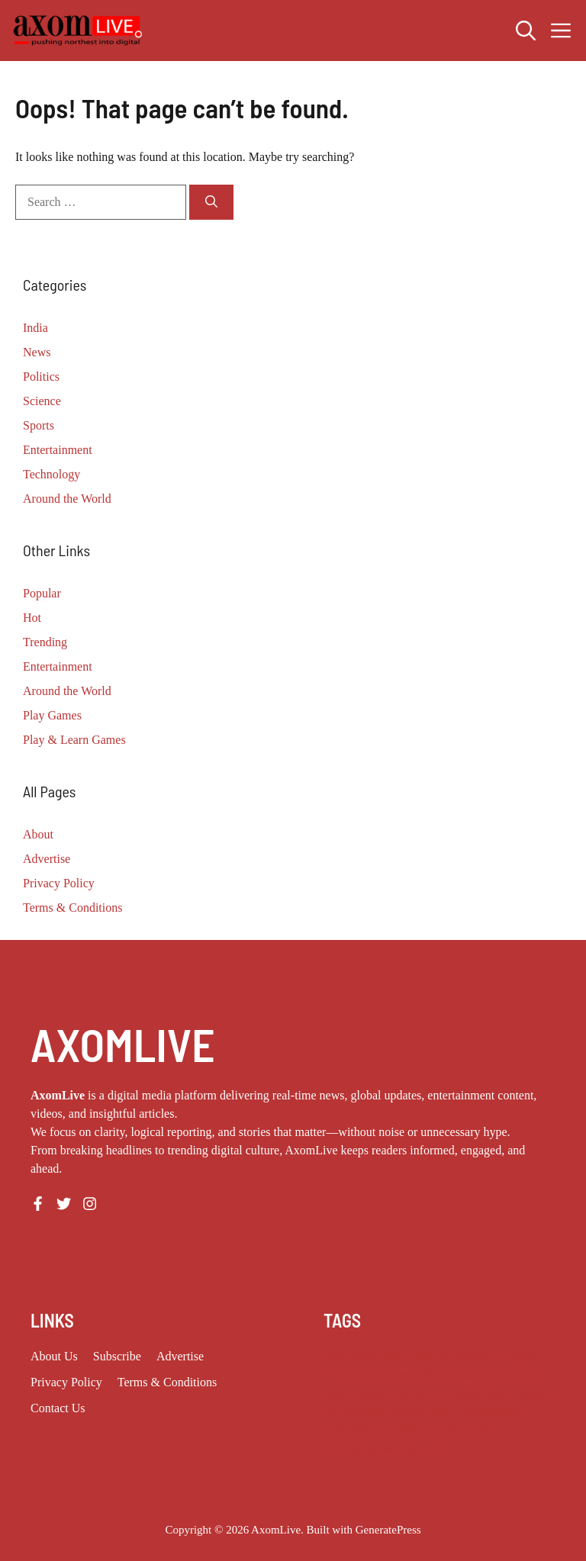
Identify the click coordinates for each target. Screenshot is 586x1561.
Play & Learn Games (74, 739)
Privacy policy (66, 1382)
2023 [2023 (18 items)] (335, 1356)
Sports (38, 425)
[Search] (211, 202)
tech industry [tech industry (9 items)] (408, 1430)
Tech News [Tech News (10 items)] (469, 1430)
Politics (41, 376)
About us (54, 1356)
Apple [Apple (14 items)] (521, 1356)
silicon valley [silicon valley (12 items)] (424, 1411)
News (36, 352)
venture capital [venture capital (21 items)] (416, 1448)
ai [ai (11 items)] (444, 1356)
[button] (525, 30)
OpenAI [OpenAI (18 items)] (463, 1393)
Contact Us (58, 1408)
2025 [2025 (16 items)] (393, 1356)
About (38, 834)
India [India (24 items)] (335, 1393)
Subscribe (117, 1356)
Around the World (67, 498)
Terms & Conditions (72, 907)
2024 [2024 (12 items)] (364, 1356)
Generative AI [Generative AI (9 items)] (511, 1375)
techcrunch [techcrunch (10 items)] (348, 1430)
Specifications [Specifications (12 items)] (491, 1411)
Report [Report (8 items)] (532, 1393)
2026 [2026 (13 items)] (422, 1356)
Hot (32, 617)
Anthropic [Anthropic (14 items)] (478, 1356)
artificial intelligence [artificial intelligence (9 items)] (370, 1375)
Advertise (46, 858)
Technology (51, 474)
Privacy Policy (59, 883)
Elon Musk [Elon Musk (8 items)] (448, 1375)
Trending (45, 642)
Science (42, 400)
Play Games (52, 715)
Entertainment (57, 449)
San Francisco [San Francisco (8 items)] (355, 1411)
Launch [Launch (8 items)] (370, 1393)
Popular (42, 593)
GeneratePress (388, 1530)
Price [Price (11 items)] (499, 1393)
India (35, 327)
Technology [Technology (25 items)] (350, 1448)
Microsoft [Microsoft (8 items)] (416, 1393)
